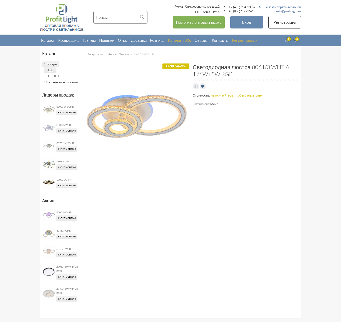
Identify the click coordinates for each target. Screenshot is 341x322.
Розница (157, 40)
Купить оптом (67, 112)
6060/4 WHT (63, 248)
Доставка (139, 40)
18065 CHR (63, 161)
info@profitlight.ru (288, 11)
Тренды (89, 40)
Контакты (220, 40)
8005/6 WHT (63, 212)
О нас (122, 40)
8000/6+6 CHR (65, 106)
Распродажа (68, 40)
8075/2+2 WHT (65, 143)
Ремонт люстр (244, 40)
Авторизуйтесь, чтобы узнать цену (237, 95)
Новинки (106, 40)
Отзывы (201, 40)
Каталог (48, 40)
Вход (246, 22)
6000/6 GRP (63, 179)
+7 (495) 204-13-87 (242, 7)
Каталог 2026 (179, 40)
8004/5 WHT (63, 125)
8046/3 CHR (63, 230)
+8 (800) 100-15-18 (242, 11)
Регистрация (284, 22)
